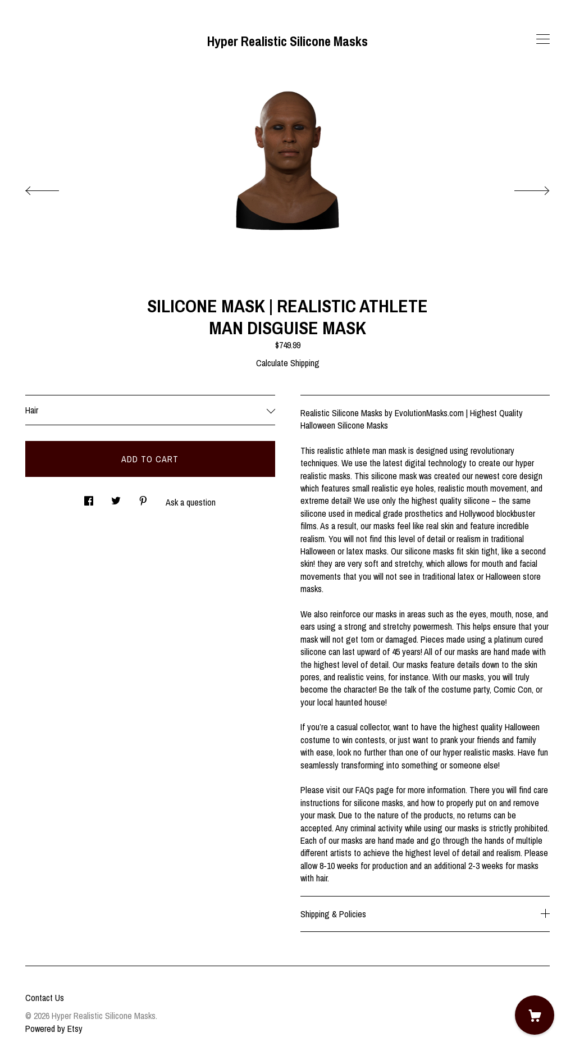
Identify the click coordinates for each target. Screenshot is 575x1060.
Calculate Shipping (288, 363)
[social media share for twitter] (116, 497)
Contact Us (44, 997)
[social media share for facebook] (88, 497)
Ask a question (191, 502)
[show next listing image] (522, 188)
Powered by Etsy (54, 1028)
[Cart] (534, 1015)
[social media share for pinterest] (143, 497)
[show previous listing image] (53, 188)
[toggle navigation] (543, 39)
